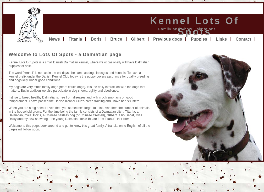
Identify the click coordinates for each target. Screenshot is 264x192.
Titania (75, 39)
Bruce (116, 39)
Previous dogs (167, 39)
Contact (243, 39)
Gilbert (138, 39)
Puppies (199, 39)
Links (221, 39)
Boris (96, 39)
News (54, 39)
